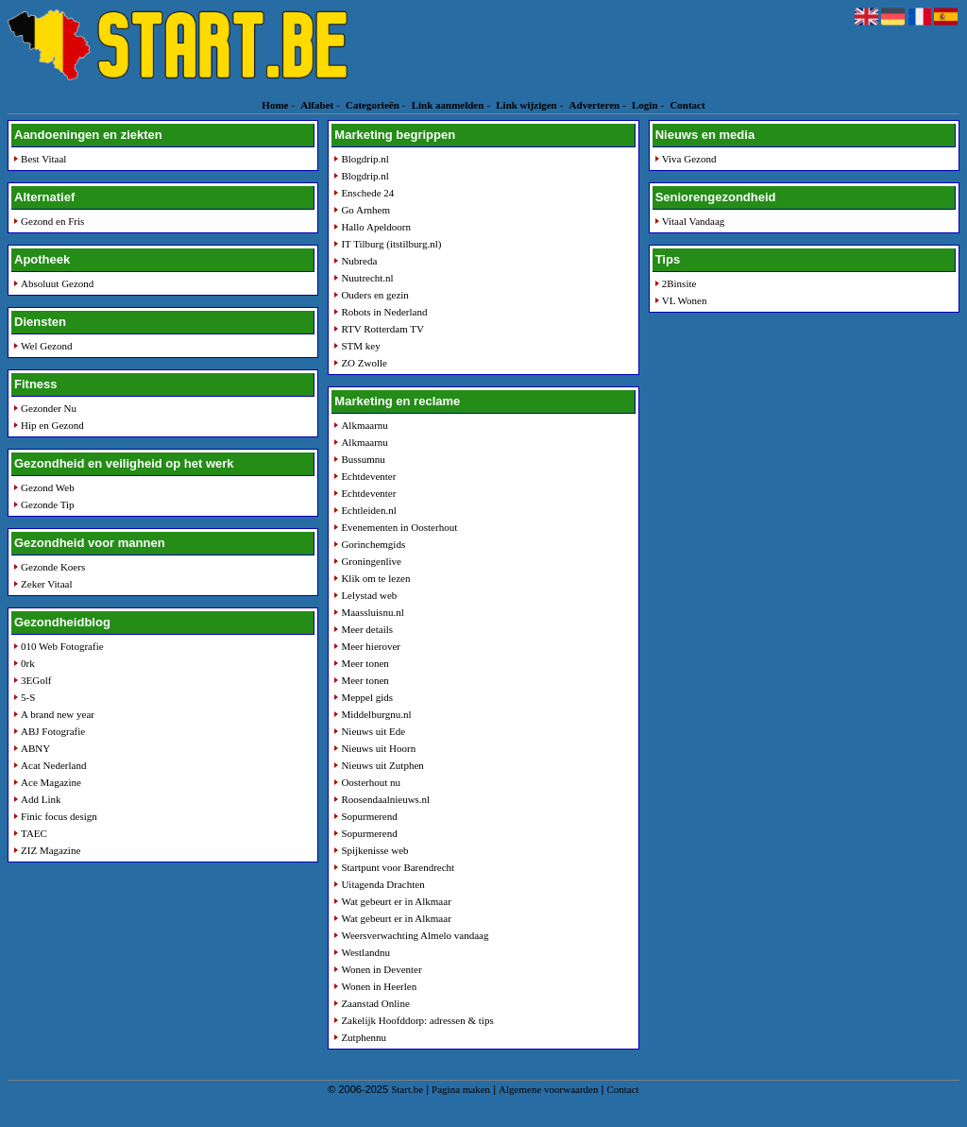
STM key (360, 345)
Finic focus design (59, 816)
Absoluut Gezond (57, 283)
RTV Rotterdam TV (382, 328)
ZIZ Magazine (50, 850)
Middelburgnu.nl (376, 714)
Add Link (40, 799)
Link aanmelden (448, 105)
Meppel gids (367, 697)
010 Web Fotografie (62, 646)
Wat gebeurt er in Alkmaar (395, 901)
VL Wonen (684, 300)
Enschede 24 (367, 192)
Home (275, 105)
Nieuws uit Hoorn (378, 748)
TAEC (34, 833)
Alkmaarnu (364, 425)
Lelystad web (369, 595)
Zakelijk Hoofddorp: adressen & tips (417, 1020)
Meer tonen (364, 663)
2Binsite (679, 283)
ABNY (35, 748)
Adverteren (594, 105)
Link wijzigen (526, 105)
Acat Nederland (53, 765)
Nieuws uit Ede (373, 731)
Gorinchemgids (373, 544)
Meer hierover (370, 646)
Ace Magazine (51, 782)
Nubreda (359, 260)
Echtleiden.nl (368, 510)
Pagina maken (461, 1089)
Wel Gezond (46, 345)
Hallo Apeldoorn (376, 226)
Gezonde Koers (53, 566)
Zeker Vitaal (46, 583)
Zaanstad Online (375, 1003)
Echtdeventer (368, 476)
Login (645, 105)
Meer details (367, 629)
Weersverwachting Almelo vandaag (414, 935)
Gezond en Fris (52, 221)
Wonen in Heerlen (378, 986)
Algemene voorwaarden (548, 1089)
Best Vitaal (43, 158)
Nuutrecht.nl (367, 277)
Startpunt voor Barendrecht (397, 867)
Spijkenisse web (374, 850)
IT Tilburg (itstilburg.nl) (391, 243)
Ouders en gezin (374, 294)
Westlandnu (365, 952)
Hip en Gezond (52, 425)
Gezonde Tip (48, 504)
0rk (28, 663)
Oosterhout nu (370, 782)
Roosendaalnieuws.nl (385, 799)
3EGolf (36, 680)
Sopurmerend (369, 816)
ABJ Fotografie (53, 731)
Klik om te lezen (375, 578)
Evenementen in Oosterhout (399, 527)
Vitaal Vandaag (693, 221)
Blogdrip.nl (364, 158)
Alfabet (316, 105)
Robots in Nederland (384, 311)
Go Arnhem (365, 209)
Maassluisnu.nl (372, 612)
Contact (687, 105)
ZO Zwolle (364, 362)
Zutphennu (363, 1037)
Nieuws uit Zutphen (382, 765)
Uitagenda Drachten (382, 884)
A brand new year (57, 714)
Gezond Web (48, 487)
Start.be (407, 1089)
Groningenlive (371, 561)
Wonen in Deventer (381, 969)
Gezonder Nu (48, 408)
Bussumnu (362, 459)
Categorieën (372, 105)
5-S (28, 697)
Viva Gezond (689, 158)
